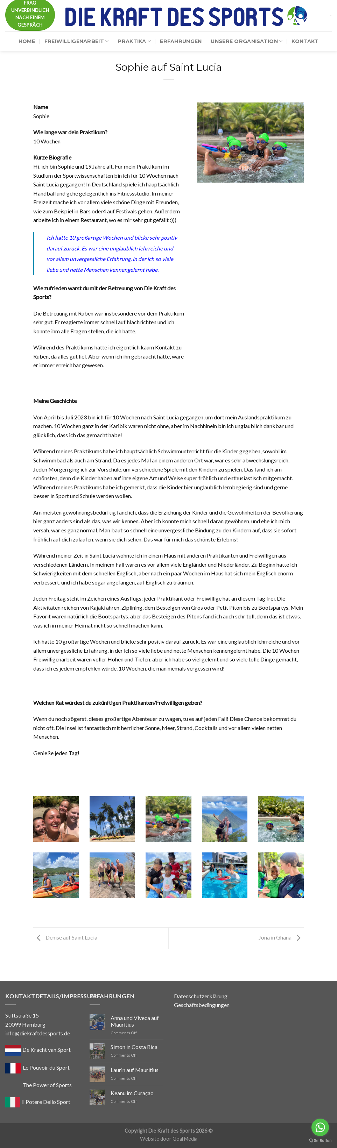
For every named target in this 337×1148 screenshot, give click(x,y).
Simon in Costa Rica (134, 1046)
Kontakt (305, 41)
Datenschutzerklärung (200, 996)
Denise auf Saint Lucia (65, 937)
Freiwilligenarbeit (76, 41)
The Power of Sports (38, 1085)
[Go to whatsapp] (320, 1127)
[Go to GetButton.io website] (320, 1141)
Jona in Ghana (281, 937)
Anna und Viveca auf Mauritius (135, 1021)
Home (27, 41)
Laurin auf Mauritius (135, 1069)
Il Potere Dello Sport (37, 1101)
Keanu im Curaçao (132, 1093)
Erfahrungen (181, 41)
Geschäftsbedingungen (202, 1004)
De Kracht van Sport (38, 1049)
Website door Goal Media (168, 1139)
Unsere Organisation (246, 41)
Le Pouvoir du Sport (46, 1067)
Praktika (134, 41)
